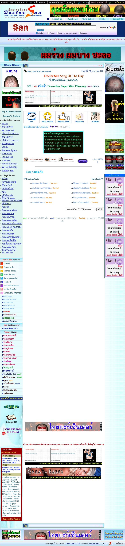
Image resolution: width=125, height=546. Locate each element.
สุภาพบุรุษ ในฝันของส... (85, 193)
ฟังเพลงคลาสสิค (9, 220)
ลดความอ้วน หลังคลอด (12, 293)
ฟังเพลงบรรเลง (9, 217)
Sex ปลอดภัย (34, 172)
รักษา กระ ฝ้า (9, 267)
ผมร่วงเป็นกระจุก (9, 164)
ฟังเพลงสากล (8, 213)
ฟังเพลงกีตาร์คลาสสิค (12, 223)
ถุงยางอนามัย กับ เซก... (44, 183)
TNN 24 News (8, 198)
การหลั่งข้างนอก (42, 202)
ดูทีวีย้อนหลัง (7, 195)
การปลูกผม (7, 153)
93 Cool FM (7, 252)
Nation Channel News (12, 200)
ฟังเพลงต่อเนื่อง (9, 247)
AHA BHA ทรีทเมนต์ (11, 286)
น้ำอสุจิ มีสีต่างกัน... (84, 198)
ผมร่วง (5, 123)
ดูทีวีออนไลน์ (7, 188)
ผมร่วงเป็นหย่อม (9, 167)
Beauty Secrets (9, 299)
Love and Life (9, 305)
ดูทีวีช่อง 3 (6, 203)
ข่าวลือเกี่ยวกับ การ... (44, 193)
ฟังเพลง (5, 207)
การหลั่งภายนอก (42, 198)
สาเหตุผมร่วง (8, 143)
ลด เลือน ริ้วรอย (10, 271)
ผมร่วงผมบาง (8, 130)
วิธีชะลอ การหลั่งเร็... (84, 183)
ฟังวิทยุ (5, 178)
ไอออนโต (7, 282)
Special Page (8, 308)
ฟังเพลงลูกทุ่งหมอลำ (11, 237)
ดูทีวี (4, 192)
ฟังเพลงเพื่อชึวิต (9, 240)
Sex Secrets (8, 302)
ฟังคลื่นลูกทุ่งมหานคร (11, 244)
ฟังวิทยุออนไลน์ (9, 182)
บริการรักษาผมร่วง (10, 133)
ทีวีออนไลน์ (7, 185)
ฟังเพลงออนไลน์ (9, 210)
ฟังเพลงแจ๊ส (7, 230)
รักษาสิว (7, 263)
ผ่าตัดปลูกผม (7, 170)
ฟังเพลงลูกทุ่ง (8, 233)
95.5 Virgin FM (8, 250)
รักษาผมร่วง (7, 127)
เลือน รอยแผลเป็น (10, 278)
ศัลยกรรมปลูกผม (9, 150)
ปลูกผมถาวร (7, 157)
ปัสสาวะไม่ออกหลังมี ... (85, 202)
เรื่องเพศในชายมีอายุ (84, 188)
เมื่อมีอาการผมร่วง (10, 140)
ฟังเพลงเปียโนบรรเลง (11, 227)
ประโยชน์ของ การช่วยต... (45, 188)
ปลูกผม (5, 147)
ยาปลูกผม (6, 160)
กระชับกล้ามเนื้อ (10, 289)
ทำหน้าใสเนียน (9, 274)
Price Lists (7, 296)
